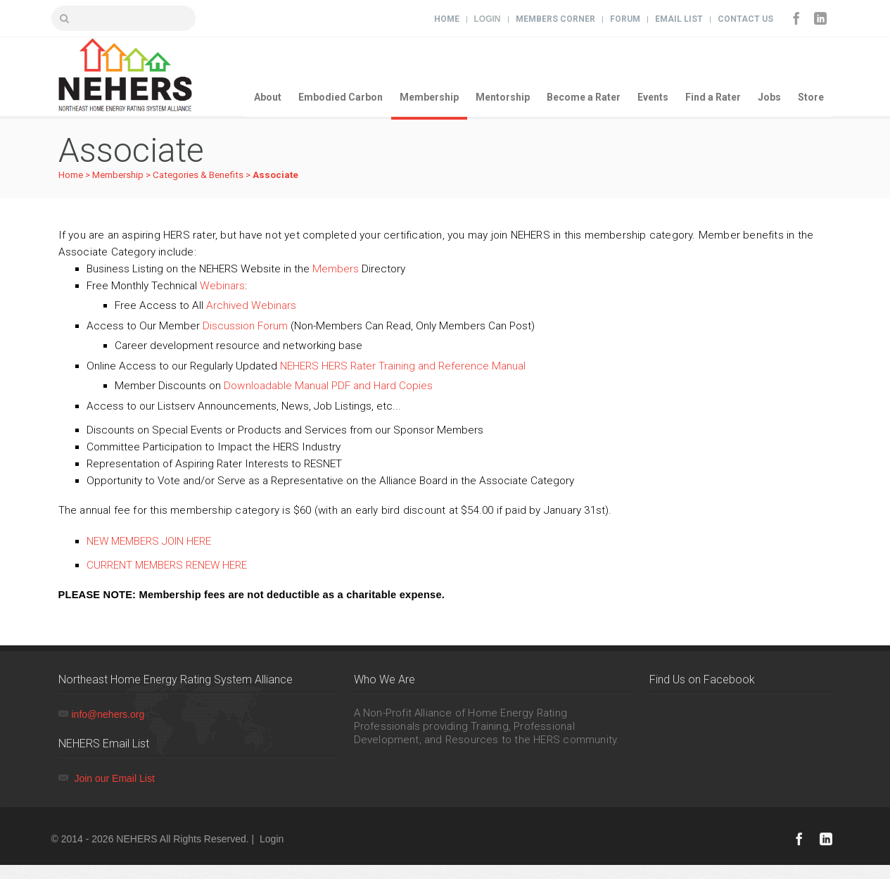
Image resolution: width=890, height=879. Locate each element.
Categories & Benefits (198, 175)
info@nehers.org (108, 714)
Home (446, 19)
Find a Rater (713, 97)
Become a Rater (584, 97)
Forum (625, 19)
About (267, 97)
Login (487, 19)
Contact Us (745, 19)
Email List (679, 19)
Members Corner (555, 19)
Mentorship (503, 97)
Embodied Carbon (340, 97)
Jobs (769, 97)
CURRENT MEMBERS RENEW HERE (167, 565)
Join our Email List (114, 778)
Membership (429, 97)
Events (652, 97)
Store (811, 97)
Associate (275, 175)
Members (335, 269)
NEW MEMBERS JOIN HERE (149, 541)
